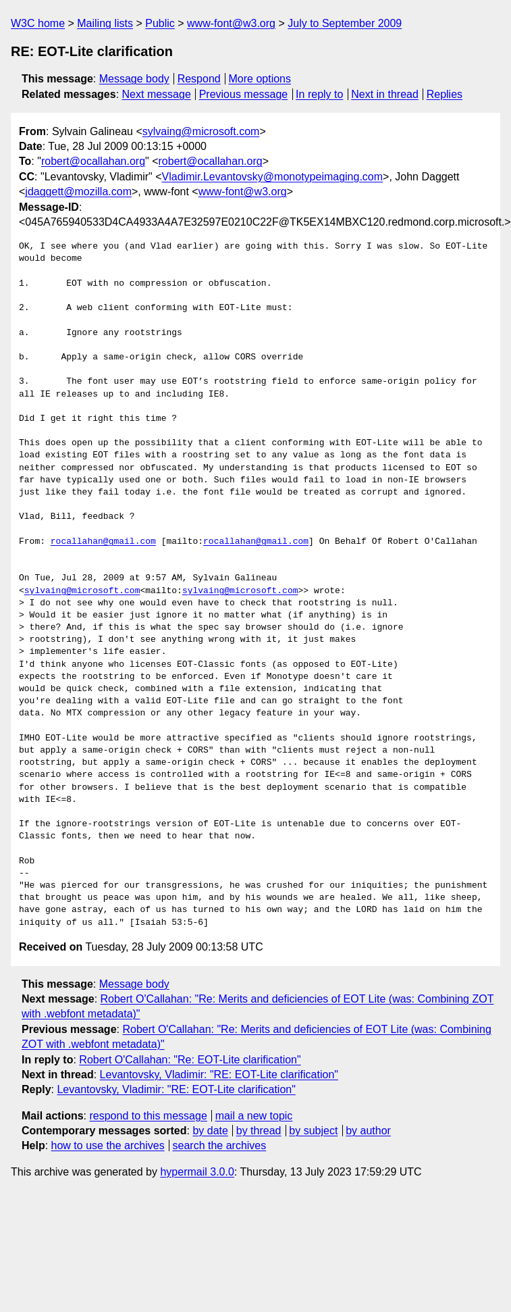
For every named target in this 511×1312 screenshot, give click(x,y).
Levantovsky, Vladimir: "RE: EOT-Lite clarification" (219, 1074)
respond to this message (148, 1115)
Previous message (243, 94)
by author (368, 1130)
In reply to (319, 94)
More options (260, 78)
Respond (199, 78)
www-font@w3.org (231, 23)
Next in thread (385, 94)
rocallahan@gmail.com (103, 542)
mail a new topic (254, 1115)
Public (160, 23)
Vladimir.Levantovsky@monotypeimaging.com (272, 176)
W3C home (38, 23)
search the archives (220, 1145)
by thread (258, 1130)
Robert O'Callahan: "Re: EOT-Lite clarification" (189, 1059)
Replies (444, 94)
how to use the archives (108, 1145)
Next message (156, 94)
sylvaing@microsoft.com (201, 131)
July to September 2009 (345, 23)
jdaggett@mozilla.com (78, 191)
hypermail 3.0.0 (197, 1172)
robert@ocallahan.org (93, 161)
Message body (134, 78)
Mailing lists (105, 23)
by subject (313, 1130)
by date (209, 1130)
